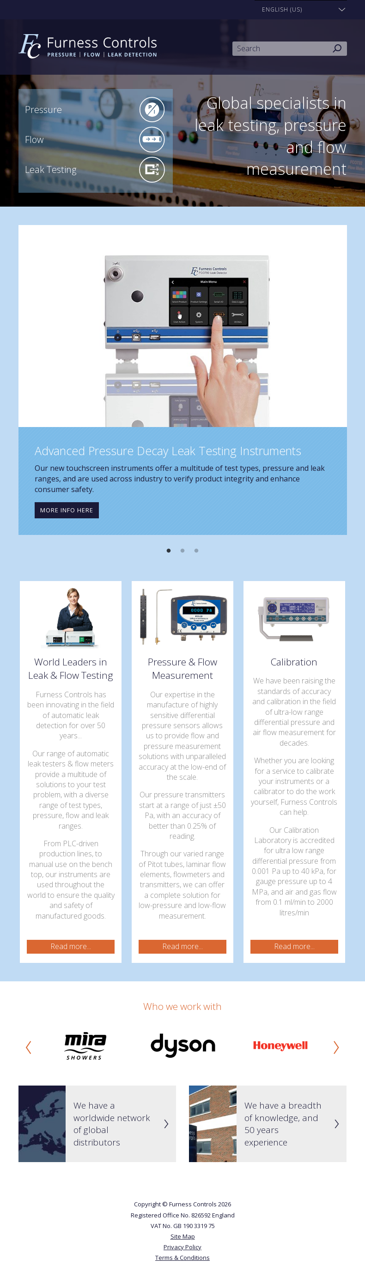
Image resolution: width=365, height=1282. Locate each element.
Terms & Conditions (182, 1257)
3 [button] (196, 551)
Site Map (182, 1236)
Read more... (70, 946)
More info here (66, 510)
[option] (182, 380)
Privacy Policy (182, 1247)
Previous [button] (28, 1047)
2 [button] (182, 551)
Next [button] (336, 1047)
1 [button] (168, 551)
